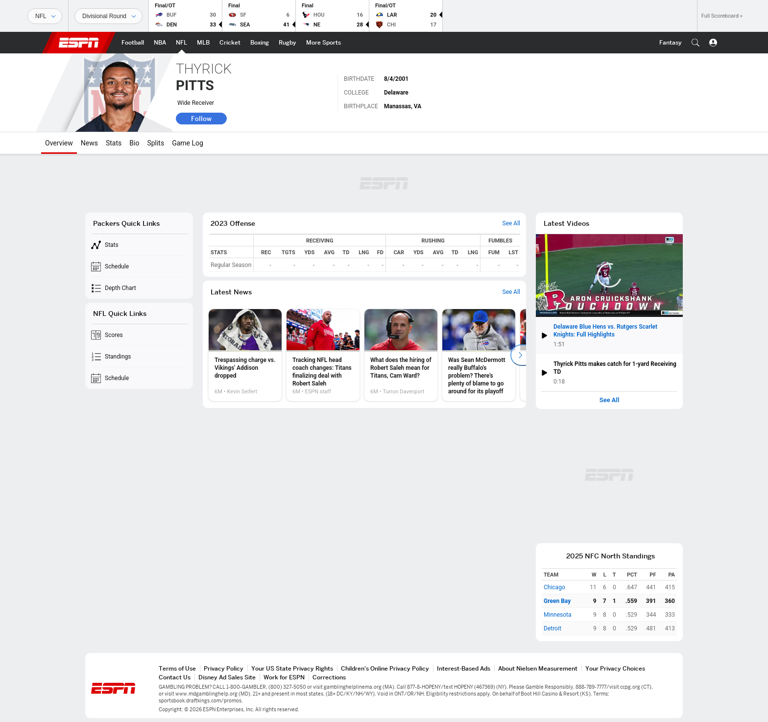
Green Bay (557, 601)
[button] (695, 43)
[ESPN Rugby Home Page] (287, 42)
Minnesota (558, 614)
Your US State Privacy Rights (292, 668)
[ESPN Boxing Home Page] (259, 42)
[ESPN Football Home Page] (132, 42)
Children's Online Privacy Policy (385, 668)
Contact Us (175, 677)
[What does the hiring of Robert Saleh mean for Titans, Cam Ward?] (400, 355)
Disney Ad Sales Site (227, 677)
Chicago (554, 587)
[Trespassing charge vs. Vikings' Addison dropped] (245, 355)
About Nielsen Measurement (537, 668)
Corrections (329, 677)
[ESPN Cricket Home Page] (229, 42)
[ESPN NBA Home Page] (160, 42)
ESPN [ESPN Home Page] (79, 42)
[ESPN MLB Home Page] (203, 42)
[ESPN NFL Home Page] (181, 42)
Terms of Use (177, 668)
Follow (201, 118)
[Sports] (45, 16)
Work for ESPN (284, 677)
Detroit (552, 628)
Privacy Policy (223, 668)
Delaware (396, 92)
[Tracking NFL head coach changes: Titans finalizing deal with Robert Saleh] (323, 355)
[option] (245, 355)
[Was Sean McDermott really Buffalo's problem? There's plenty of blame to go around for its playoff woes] (478, 355)
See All (610, 400)
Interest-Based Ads (463, 668)
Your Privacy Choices (615, 668)
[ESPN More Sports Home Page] (323, 42)
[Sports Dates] (108, 16)
